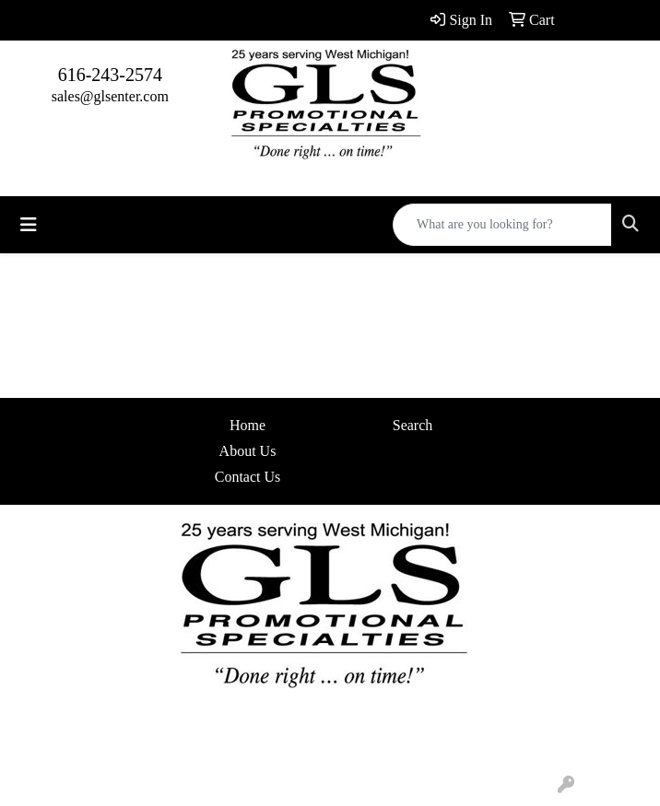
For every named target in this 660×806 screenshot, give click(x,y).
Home (247, 425)
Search (413, 425)
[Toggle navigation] (28, 225)
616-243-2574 (110, 74)
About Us (248, 451)
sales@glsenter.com (110, 96)
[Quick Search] (502, 225)
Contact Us (248, 477)
